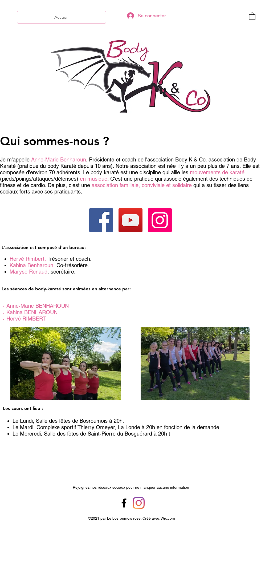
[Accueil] (61, 17)
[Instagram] (160, 220)
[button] (252, 16)
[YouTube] (130, 220)
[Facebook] (101, 220)
